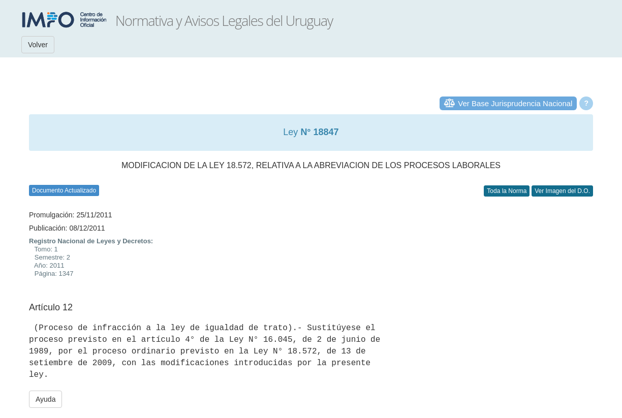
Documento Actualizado (64, 190)
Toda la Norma (506, 191)
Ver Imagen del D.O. (562, 191)
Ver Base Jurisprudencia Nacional (515, 103)
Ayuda (45, 399)
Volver (38, 45)
